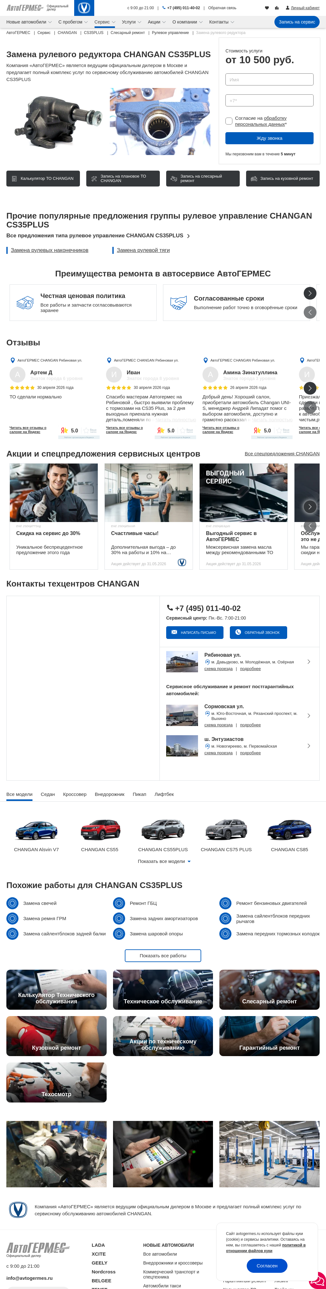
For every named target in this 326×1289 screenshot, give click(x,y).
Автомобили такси (162, 1285)
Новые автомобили (26, 21)
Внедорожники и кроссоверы (173, 1262)
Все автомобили (160, 1254)
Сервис (103, 21)
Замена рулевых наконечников (50, 250)
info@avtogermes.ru (29, 1278)
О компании (185, 21)
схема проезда (218, 668)
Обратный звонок (262, 632)
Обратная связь (222, 8)
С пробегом (71, 21)
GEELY (99, 1262)
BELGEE (101, 1280)
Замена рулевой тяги (143, 250)
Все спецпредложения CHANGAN (282, 453)
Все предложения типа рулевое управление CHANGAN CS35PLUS (94, 236)
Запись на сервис (297, 21)
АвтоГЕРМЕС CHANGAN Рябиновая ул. (50, 360)
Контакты (219, 21)
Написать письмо (198, 632)
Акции (154, 21)
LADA (98, 1245)
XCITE (99, 1254)
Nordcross (104, 1271)
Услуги (129, 21)
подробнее (250, 668)
